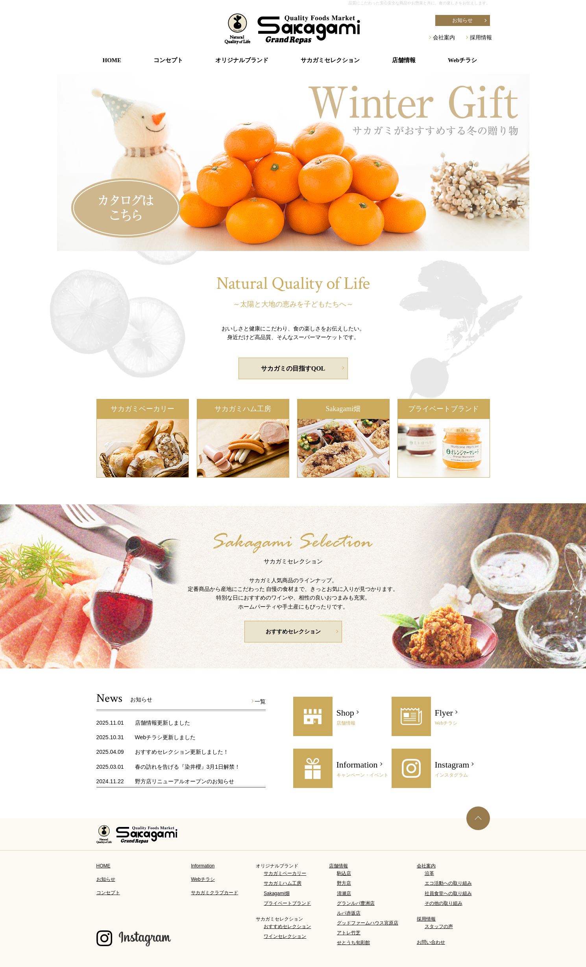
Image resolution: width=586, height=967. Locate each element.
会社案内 (444, 37)
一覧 (260, 701)
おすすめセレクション (293, 632)
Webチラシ (462, 60)
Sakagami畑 (343, 409)
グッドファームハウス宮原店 (367, 923)
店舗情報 (338, 866)
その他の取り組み (443, 903)
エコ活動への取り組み (448, 883)
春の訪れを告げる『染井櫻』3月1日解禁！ (187, 767)
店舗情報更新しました (162, 723)
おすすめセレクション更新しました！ (182, 752)
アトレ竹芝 (348, 933)
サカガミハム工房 (242, 409)
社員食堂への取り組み (448, 893)
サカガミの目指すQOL (293, 368)
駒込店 (344, 873)
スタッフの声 (439, 926)
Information (202, 866)
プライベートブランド (443, 409)
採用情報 (481, 37)
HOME (112, 60)
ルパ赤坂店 (348, 913)
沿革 (429, 873)
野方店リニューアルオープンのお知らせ (184, 781)
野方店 (344, 883)
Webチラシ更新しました (165, 737)
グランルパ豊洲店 (356, 903)
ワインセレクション (285, 936)
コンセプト (168, 60)
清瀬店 (344, 893)
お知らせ (462, 20)
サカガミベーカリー (142, 409)
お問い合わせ (431, 942)
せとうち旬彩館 (353, 942)
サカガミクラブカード (214, 892)
